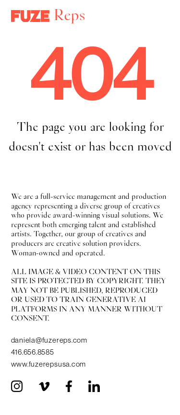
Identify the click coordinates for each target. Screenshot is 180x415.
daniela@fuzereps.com (49, 340)
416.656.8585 (32, 352)
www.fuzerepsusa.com (48, 364)
